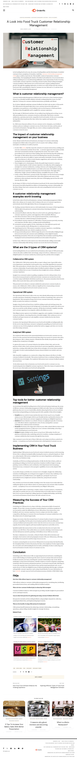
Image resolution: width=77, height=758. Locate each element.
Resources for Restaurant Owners (14, 718)
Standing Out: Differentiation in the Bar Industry (24, 641)
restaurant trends (37, 668)
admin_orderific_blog (25, 29)
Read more (29, 637)
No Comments (37, 29)
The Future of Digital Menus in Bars (46, 641)
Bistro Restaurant (57, 718)
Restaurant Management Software (39, 17)
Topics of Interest (52, 17)
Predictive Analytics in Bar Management (23, 616)
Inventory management (25, 17)
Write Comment (38, 677)
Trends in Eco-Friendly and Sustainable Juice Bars (49, 616)
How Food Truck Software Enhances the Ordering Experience (25, 686)
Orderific (18, 571)
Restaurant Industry (14, 720)
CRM (14, 668)
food (24, 668)
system (24, 148)
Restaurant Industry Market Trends (38, 718)
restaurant (29, 668)
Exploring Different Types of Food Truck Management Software (52, 686)
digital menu (19, 668)
